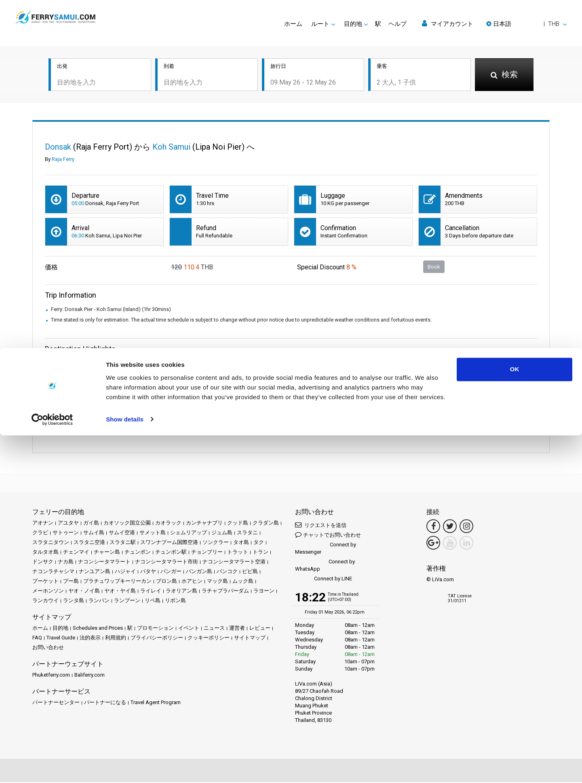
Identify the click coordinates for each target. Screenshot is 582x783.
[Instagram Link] (466, 527)
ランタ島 (73, 601)
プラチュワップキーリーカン (117, 582)
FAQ (37, 638)
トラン (260, 553)
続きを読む (110, 429)
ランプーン (127, 601)
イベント (188, 629)
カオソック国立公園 (127, 524)
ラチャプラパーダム (225, 591)
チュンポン (137, 553)
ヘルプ (397, 24)
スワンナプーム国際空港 (169, 543)
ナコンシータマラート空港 (234, 562)
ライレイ (150, 591)
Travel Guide (60, 638)
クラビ (40, 533)
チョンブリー (207, 553)
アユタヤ (68, 524)
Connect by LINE (323, 579)
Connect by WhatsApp (325, 566)
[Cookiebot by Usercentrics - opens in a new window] (52, 767)
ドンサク (42, 562)
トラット (237, 553)
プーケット (45, 582)
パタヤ (148, 572)
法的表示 (90, 638)
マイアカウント (447, 24)
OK (514, 717)
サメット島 (152, 533)
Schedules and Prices (98, 629)
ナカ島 (66, 562)
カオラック (168, 524)
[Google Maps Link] (433, 543)
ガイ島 (91, 524)
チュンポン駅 (171, 553)
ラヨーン (263, 591)
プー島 (71, 582)
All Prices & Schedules (123, 375)
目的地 (60, 629)
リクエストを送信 (320, 525)
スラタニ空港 (89, 543)
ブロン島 (166, 582)
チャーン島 (107, 553)
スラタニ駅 (123, 543)
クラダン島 (266, 524)
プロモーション (155, 629)
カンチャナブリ (204, 524)
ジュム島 (221, 533)
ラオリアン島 (181, 591)
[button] (526, 24)
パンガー (170, 572)
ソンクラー (215, 543)
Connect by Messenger (325, 549)
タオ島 (241, 543)
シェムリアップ (188, 533)
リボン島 (175, 601)
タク (258, 543)
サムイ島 (93, 533)
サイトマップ (250, 638)
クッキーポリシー (209, 638)
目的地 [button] (353, 24)
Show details (124, 767)
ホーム (293, 24)
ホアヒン (191, 582)
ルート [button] (320, 24)
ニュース (214, 629)
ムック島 (242, 582)
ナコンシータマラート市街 (166, 562)
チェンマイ (76, 553)
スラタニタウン (50, 543)
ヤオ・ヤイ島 (120, 591)
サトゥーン (66, 533)
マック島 (217, 582)
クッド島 (237, 524)
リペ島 (152, 601)
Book (434, 267)
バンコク (227, 572)
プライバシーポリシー (157, 638)
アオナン (42, 524)
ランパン (99, 601)
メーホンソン (48, 591)
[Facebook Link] (433, 527)
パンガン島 (199, 572)
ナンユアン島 (94, 572)
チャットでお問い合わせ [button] (328, 535)
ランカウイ (45, 601)
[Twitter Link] (450, 527)
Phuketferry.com (51, 676)
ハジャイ (125, 572)
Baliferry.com (89, 676)
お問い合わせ (48, 648)
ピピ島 (250, 572)
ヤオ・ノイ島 (84, 591)
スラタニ (247, 533)
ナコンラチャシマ (53, 572)
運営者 (237, 629)
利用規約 (115, 638)
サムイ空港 (122, 533)
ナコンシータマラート (104, 562)
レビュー (259, 629)
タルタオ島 (45, 553)
